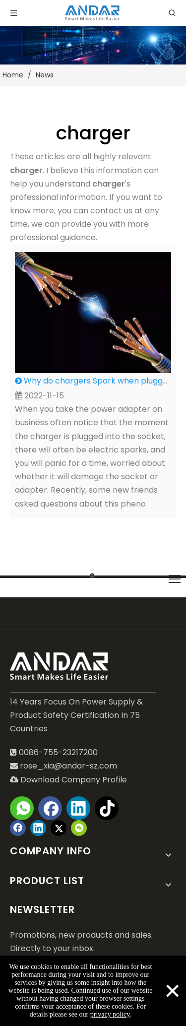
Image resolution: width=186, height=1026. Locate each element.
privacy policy (110, 1014)
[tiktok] (107, 808)
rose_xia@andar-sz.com (68, 765)
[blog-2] (93, 45)
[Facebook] (50, 808)
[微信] (79, 828)
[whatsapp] (22, 808)
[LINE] (93, 574)
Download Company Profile (68, 779)
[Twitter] (58, 828)
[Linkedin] (78, 808)
